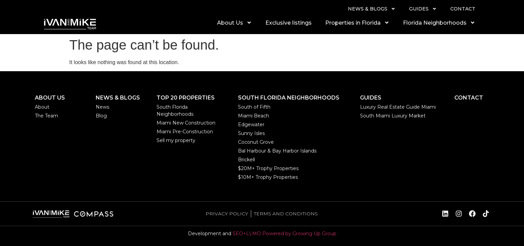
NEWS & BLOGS (372, 9)
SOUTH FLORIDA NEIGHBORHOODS (288, 97)
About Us (234, 23)
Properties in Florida (357, 23)
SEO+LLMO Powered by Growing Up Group (284, 233)
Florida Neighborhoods (439, 23)
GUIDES (423, 9)
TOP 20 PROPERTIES (186, 97)
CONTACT (462, 9)
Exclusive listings (288, 23)
